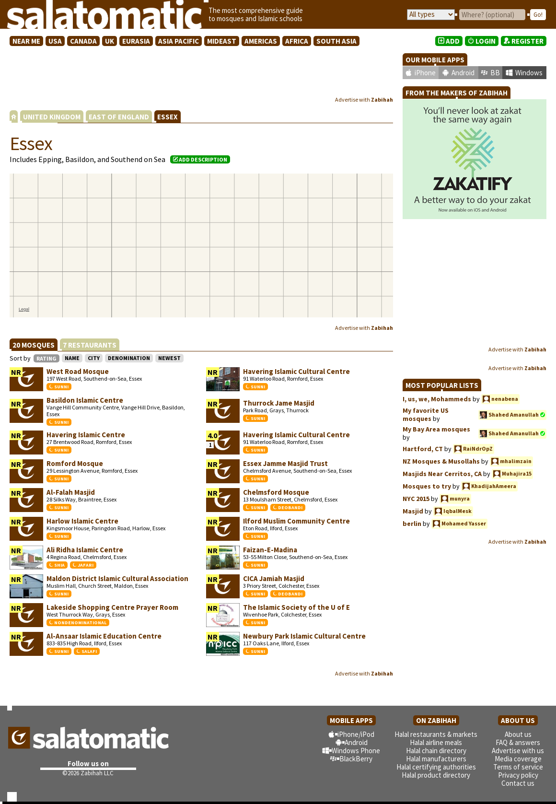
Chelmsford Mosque (276, 492)
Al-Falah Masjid (70, 492)
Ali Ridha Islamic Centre (84, 549)
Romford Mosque (74, 463)
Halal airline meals (436, 742)
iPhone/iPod (355, 734)
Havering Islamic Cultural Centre (296, 371)
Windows (529, 72)
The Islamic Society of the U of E (296, 607)
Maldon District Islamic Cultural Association (117, 578)
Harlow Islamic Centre (82, 520)
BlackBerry (355, 758)
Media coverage (518, 758)
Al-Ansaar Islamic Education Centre (104, 636)
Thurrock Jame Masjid (278, 403)
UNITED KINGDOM (52, 116)
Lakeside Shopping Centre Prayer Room (112, 607)
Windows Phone (356, 750)
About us (518, 734)
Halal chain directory (436, 750)
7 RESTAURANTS (89, 345)
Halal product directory (436, 775)
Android (463, 72)
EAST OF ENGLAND (119, 116)
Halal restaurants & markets (435, 734)
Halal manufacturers (436, 758)
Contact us (517, 783)
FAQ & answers (518, 742)
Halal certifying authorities (436, 766)
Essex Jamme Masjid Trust (285, 463)
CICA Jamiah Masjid (273, 578)
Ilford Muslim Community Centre (296, 520)
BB (495, 72)
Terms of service (518, 766)
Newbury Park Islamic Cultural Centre (304, 636)
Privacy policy (518, 775)
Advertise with (364, 99)
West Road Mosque (77, 371)
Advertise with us (518, 750)
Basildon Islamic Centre (84, 400)
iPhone (425, 72)
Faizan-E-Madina (270, 549)
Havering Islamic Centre (85, 434)
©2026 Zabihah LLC (88, 773)
